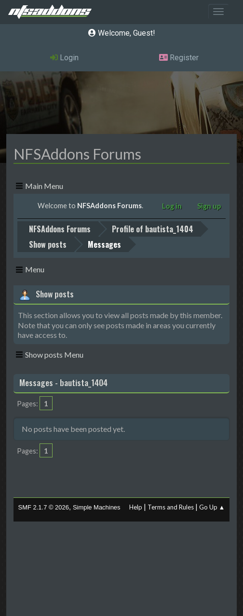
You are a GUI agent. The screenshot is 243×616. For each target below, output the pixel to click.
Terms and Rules (171, 507)
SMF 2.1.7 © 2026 (43, 507)
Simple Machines (97, 507)
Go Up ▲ (212, 507)
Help (135, 507)
